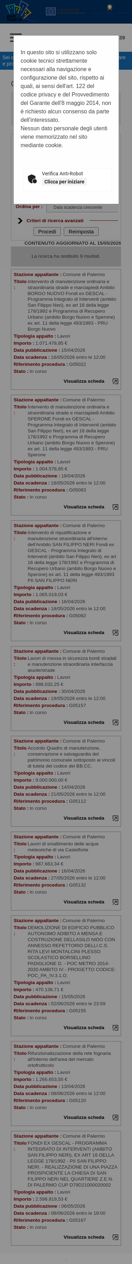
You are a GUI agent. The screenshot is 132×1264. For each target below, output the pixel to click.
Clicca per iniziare (64, 181)
